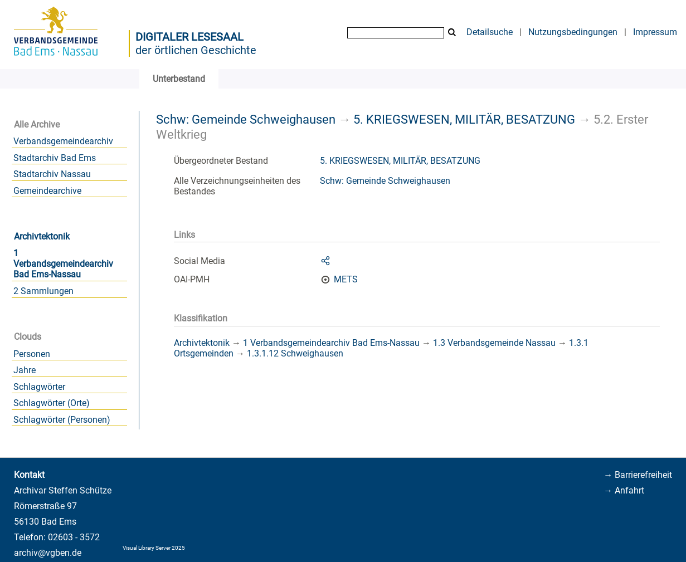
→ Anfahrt (624, 490)
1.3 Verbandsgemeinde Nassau (494, 343)
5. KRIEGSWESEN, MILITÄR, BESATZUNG (464, 119)
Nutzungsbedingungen (572, 32)
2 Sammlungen (43, 291)
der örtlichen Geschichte (195, 50)
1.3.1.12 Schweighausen (295, 353)
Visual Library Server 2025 (154, 548)
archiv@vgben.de (47, 553)
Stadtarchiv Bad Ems (54, 158)
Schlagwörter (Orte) (51, 403)
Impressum (655, 32)
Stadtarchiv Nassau (52, 174)
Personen (31, 354)
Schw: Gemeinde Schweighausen (245, 119)
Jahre (24, 370)
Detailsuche (489, 32)
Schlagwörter (39, 387)
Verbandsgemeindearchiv (63, 141)
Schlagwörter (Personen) (61, 419)
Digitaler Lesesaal (189, 36)
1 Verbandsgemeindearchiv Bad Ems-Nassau (63, 264)
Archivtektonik (42, 236)
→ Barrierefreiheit (638, 475)
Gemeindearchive (47, 190)
